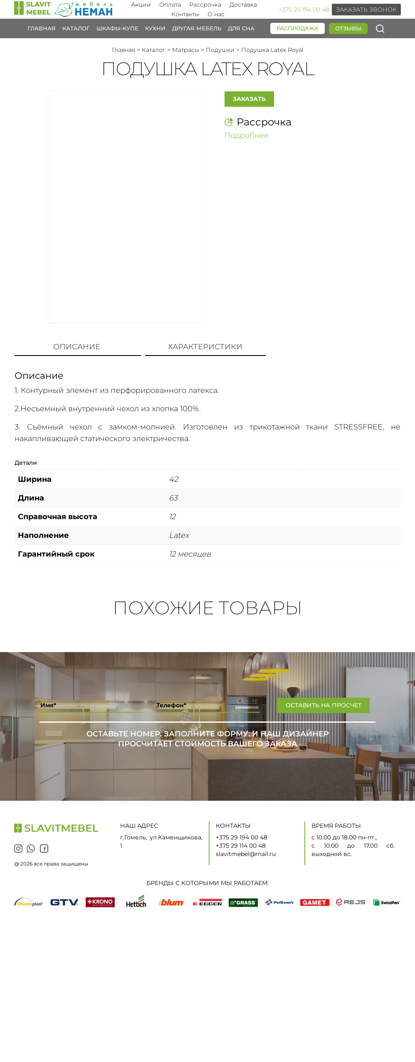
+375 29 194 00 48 (304, 9)
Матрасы (185, 50)
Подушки (220, 50)
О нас (216, 14)
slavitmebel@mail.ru (246, 854)
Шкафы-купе (117, 28)
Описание (76, 346)
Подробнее (246, 135)
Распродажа (298, 28)
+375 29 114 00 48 (241, 845)
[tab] (76, 347)
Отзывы (348, 28)
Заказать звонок (366, 9)
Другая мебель (196, 28)
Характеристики (205, 346)
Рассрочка (205, 4)
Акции (141, 4)
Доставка (243, 4)
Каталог (76, 28)
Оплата (170, 4)
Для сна (241, 28)
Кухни (155, 28)
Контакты (185, 14)
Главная (41, 28)
